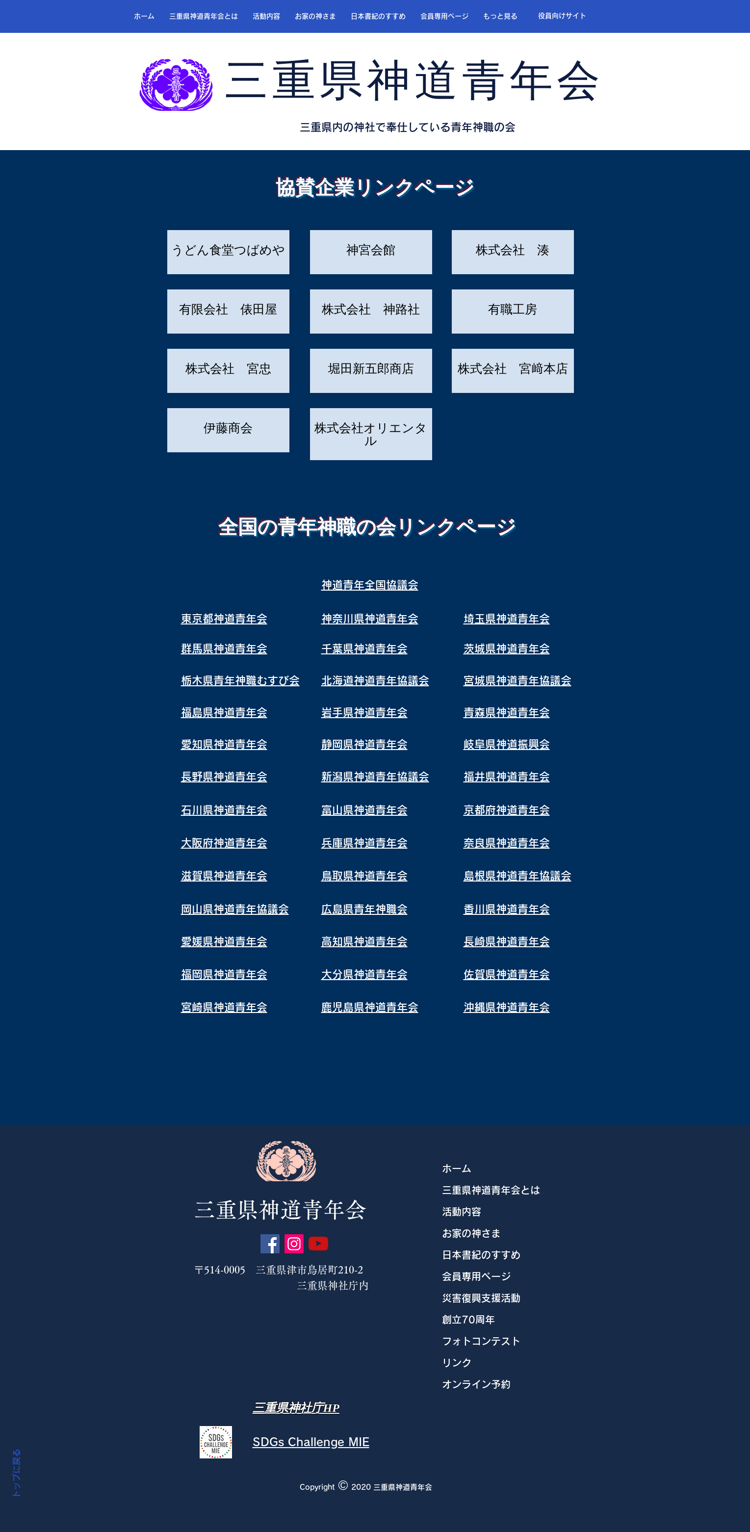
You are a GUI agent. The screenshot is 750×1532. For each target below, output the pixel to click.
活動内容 (461, 1212)
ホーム (456, 1168)
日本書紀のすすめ (481, 1255)
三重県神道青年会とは (491, 1190)
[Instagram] (294, 1243)
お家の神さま (471, 1233)
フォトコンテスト (481, 1341)
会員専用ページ (476, 1276)
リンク (456, 1363)
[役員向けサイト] (562, 16)
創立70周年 (468, 1319)
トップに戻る (16, 1474)
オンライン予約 (476, 1384)
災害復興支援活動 (481, 1298)
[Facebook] (270, 1243)
